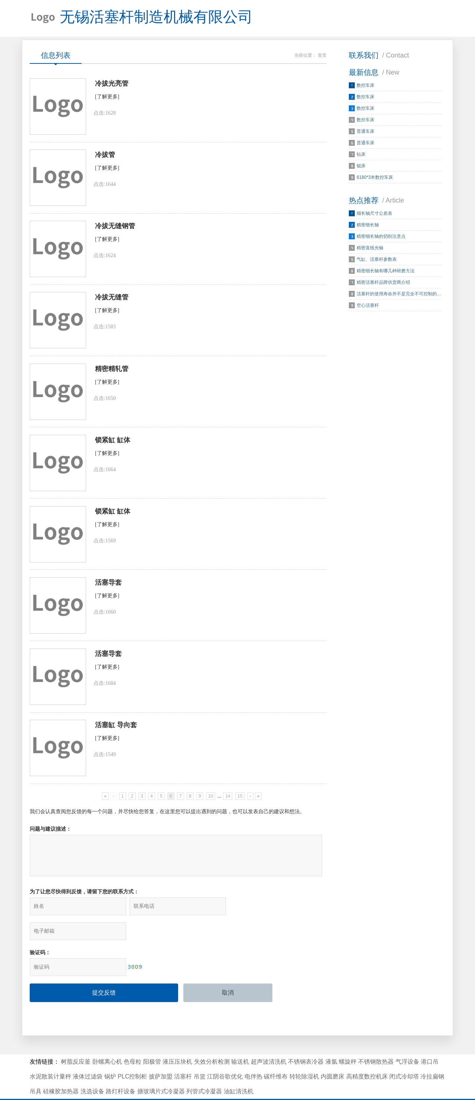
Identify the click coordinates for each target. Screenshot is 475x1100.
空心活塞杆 (368, 305)
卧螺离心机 (107, 1041)
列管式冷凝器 (204, 1071)
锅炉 (110, 1056)
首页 (322, 55)
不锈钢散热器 (376, 1041)
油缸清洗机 (238, 1071)
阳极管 (152, 1041)
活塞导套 (108, 585)
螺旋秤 (348, 1041)
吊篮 (200, 1056)
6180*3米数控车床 (375, 177)
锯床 (361, 166)
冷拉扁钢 (432, 1056)
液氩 (331, 1041)
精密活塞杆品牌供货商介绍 (383, 282)
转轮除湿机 (304, 1056)
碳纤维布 (276, 1056)
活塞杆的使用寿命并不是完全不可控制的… (399, 294)
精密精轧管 (111, 370)
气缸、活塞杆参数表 (377, 259)
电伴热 (253, 1056)
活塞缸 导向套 (116, 728)
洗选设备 (92, 1071)
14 (227, 799)
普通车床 (365, 131)
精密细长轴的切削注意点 (381, 236)
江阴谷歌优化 (225, 1056)
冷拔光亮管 (111, 84)
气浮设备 (407, 1041)
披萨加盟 (161, 1056)
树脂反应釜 (76, 1041)
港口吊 (430, 1041)
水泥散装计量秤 (50, 1056)
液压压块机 (177, 1041)
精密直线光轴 (370, 248)
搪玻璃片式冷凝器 (161, 1071)
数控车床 (365, 85)
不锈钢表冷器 (306, 1041)
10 (210, 799)
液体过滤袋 (87, 1056)
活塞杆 (183, 1056)
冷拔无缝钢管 (115, 227)
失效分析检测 (212, 1041)
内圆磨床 (332, 1056)
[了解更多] (107, 97)
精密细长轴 (368, 225)
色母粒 (132, 1041)
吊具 (36, 1071)
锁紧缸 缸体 (112, 442)
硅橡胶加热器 (61, 1071)
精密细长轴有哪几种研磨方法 (386, 271)
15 (240, 799)
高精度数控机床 (367, 1056)
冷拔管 (105, 156)
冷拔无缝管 (111, 299)
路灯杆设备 (120, 1071)
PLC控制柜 (132, 1056)
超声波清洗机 (268, 1041)
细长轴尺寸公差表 (374, 213)
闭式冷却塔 (404, 1056)
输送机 (240, 1041)
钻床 (361, 154)
